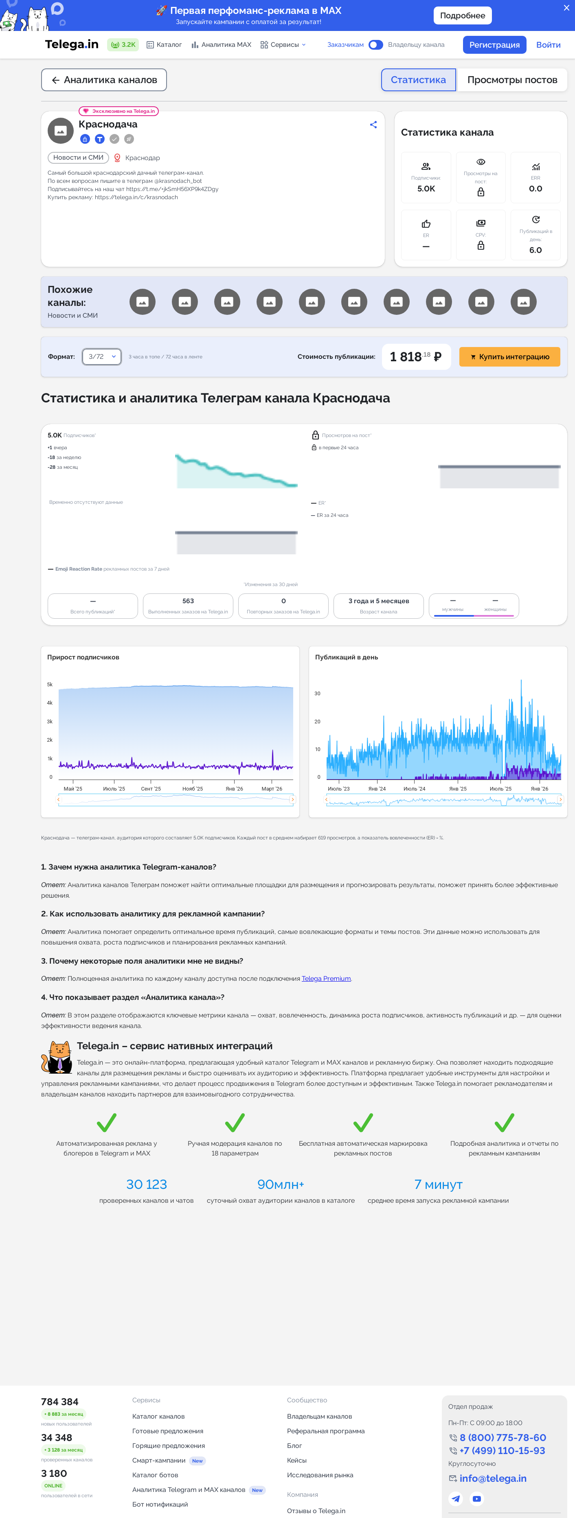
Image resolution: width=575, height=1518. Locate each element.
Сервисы (283, 45)
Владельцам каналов (319, 1416)
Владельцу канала (416, 45)
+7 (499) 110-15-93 (502, 1450)
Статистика (418, 80)
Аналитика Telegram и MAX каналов (189, 1490)
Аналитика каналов (104, 80)
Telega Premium (326, 978)
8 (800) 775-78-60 (503, 1437)
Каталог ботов (155, 1475)
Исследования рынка (320, 1475)
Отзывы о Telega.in (316, 1511)
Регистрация (495, 45)
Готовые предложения (167, 1431)
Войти (548, 45)
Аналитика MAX (220, 45)
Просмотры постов (512, 80)
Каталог (163, 45)
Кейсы (297, 1460)
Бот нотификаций (160, 1504)
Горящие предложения (168, 1446)
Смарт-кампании (159, 1460)
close (567, 8)
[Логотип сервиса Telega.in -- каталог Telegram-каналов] (71, 45)
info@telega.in (493, 1478)
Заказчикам (345, 45)
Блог (294, 1446)
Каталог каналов (158, 1416)
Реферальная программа (326, 1431)
